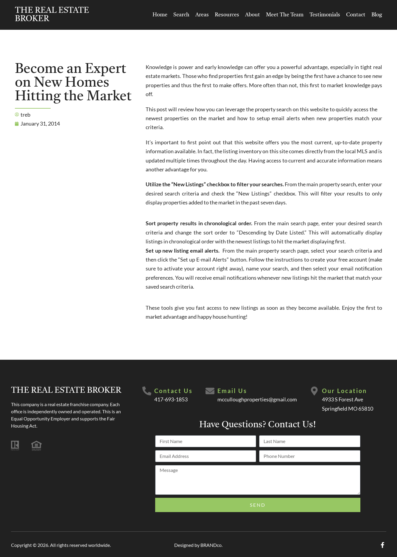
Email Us (232, 390)
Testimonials (324, 15)
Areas (202, 15)
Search (181, 15)
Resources (227, 15)
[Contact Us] (146, 391)
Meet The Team (284, 15)
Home (159, 15)
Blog (376, 15)
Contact (355, 15)
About (252, 15)
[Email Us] (209, 391)
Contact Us (173, 390)
